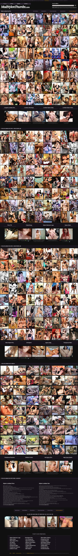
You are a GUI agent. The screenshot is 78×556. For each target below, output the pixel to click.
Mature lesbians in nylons (7, 485)
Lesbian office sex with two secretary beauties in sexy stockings (13, 498)
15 (52, 514)
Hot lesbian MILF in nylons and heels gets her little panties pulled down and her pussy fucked (17, 489)
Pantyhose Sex (44, 547)
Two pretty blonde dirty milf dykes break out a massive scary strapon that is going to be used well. (18, 500)
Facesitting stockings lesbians (7, 502)
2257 (10, 553)
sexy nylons (69, 7)
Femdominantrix (45, 548)
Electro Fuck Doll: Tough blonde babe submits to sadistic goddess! (13, 499)
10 (43, 514)
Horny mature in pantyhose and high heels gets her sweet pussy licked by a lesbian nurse (17, 496)
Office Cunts (28, 547)
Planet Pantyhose (45, 544)
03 (31, 514)
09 (41, 514)
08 (40, 514)
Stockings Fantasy (45, 542)
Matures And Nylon (30, 542)
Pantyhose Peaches (9, 457)
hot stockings (73, 7)
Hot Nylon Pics (48, 457)
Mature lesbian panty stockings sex (44, 494)
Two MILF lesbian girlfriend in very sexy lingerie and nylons (48, 490)
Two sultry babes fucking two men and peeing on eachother (48, 501)
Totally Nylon (44, 545)
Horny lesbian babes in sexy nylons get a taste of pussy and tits (48, 487)
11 (45, 514)
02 (29, 514)
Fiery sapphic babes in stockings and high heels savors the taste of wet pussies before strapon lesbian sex (55, 488)
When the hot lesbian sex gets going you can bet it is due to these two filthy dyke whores (52, 491)
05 (35, 514)
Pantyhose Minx (68, 342)
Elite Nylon (28, 548)
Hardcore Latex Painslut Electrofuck (44, 499)
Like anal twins (41, 489)
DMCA (14, 553)
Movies (12, 3)
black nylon (59, 7)
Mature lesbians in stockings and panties (9, 494)
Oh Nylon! (29, 342)
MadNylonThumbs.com (30, 553)
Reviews (25, 3)
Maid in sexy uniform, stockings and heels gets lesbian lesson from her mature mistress (16, 497)
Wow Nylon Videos (45, 537)
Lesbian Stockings (29, 107)
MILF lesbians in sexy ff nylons (8, 486)
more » (8, 504)
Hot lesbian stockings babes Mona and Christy (10, 492)
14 (50, 514)
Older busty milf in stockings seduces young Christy (11, 488)
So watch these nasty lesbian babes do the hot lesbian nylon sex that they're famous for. (52, 498)
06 (36, 514)
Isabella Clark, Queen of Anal (7, 490)
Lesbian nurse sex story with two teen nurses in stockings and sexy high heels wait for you (53, 485)
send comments (18, 553)
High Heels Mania (67, 457)
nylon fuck (62, 7)
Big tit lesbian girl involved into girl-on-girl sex (46, 486)
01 (28, 514)
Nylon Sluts (68, 225)
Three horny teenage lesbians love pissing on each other (12, 493)
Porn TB (9, 225)
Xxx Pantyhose (29, 539)
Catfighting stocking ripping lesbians (44, 500)
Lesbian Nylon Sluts (68, 107)
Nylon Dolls (28, 544)
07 (38, 514)
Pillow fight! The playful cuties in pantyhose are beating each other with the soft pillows (16, 503)
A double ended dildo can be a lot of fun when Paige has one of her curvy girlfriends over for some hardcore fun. (56, 493)
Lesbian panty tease (6, 491)
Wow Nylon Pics (9, 342)
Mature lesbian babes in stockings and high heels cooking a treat (49, 503)
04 (33, 514)
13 (48, 514)
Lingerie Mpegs (45, 540)
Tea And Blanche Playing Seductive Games (45, 492)
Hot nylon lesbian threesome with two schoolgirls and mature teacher (13, 495)
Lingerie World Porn (30, 545)
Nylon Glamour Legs (48, 225)
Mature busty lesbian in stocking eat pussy (9, 487)
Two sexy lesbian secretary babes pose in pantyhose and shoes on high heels (51, 495)
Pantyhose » (35, 11)
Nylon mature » (53, 11)
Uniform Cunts (29, 457)
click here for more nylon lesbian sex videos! (71, 450)
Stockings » (43, 11)
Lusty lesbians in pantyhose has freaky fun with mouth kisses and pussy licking (15, 501)
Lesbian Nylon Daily (48, 107)
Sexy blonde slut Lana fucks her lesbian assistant (46, 497)
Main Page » (17, 510)
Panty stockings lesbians (43, 502)
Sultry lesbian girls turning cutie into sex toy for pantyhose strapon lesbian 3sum (51, 496)
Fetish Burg (29, 225)
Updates (18, 3)
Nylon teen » (63, 11)
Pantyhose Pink (45, 539)
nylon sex (65, 7)
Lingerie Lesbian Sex (9, 107)
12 (47, 514)
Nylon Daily (48, 342)
